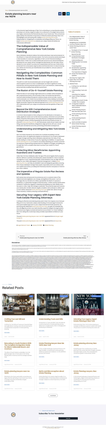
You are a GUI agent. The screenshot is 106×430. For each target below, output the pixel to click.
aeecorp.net (13, 255)
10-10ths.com (61, 255)
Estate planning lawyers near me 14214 (33, 216)
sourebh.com (87, 257)
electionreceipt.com (79, 266)
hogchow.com (91, 255)
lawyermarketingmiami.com (61, 259)
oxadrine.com (32, 262)
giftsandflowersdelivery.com (23, 255)
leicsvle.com (39, 267)
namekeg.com (14, 257)
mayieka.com (89, 256)
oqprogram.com (86, 255)
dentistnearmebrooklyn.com (87, 262)
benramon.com (32, 267)
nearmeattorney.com (62, 260)
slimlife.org (70, 257)
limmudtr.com (38, 266)
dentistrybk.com (59, 262)
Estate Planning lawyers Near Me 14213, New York (79, 110)
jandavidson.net (14, 268)
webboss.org (37, 259)
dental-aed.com (78, 258)
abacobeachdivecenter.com (32, 257)
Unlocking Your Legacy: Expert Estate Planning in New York (79, 96)
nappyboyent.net (18, 268)
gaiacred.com (39, 265)
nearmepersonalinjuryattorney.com (17, 266)
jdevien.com (53, 261)
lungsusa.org (42, 266)
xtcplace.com (71, 267)
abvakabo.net (65, 255)
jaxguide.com (18, 260)
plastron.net (32, 260)
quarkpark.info (70, 268)
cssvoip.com (25, 260)
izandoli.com (36, 267)
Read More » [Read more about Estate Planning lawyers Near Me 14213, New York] (42, 356)
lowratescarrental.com (85, 260)
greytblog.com (59, 266)
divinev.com (55, 259)
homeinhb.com (24, 264)
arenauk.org (61, 257)
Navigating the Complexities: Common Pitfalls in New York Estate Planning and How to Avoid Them (78, 45)
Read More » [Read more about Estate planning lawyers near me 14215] (7, 384)
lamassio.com (14, 267)
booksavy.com (57, 261)
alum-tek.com (70, 258)
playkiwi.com (58, 264)
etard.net (27, 266)
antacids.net (29, 258)
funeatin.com (66, 265)
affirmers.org (55, 267)
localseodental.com (75, 261)
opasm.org (87, 266)
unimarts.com (57, 258)
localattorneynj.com (63, 267)
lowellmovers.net (42, 258)
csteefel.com (82, 255)
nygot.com (22, 268)
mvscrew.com (38, 258)
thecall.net (21, 260)
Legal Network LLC (58, 427)
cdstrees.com (90, 268)
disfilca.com (58, 268)
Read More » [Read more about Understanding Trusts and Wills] (42, 330)
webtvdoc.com (57, 257)
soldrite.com (70, 265)
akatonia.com (68, 262)
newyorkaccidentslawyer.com (52, 266)
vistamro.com (34, 268)
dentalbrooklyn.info (61, 261)
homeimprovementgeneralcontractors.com (55, 265)
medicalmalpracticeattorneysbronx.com (70, 266)
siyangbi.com (28, 265)
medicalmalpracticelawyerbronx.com (48, 259)
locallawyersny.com (23, 265)
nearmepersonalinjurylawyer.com (16, 256)
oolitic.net (67, 257)
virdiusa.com (41, 259)
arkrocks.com (30, 266)
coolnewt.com (48, 267)
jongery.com (81, 256)
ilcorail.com (71, 262)
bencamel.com (54, 264)
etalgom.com (32, 261)
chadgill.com (32, 255)
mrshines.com (57, 260)
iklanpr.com (73, 256)
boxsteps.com (36, 262)
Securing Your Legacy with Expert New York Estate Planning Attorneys (77, 79)
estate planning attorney (49, 37)
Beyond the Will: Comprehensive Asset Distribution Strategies (78, 56)
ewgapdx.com (46, 261)
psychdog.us (44, 262)
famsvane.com (14, 263)
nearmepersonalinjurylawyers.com (70, 259)
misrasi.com (60, 258)
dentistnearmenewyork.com (20, 262)
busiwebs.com (44, 267)
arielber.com (64, 262)
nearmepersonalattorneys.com (25, 263)
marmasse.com (82, 268)
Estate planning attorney (29, 122)
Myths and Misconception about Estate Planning (79, 123)
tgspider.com (14, 258)
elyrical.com (26, 257)
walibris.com (23, 266)
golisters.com (46, 266)
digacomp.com (22, 257)
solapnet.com (78, 263)
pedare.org (53, 255)
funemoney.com (27, 267)
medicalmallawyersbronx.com (79, 259)
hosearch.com (62, 264)
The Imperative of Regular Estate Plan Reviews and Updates (79, 73)
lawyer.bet (58, 221)
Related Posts (74, 84)
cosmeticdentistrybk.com (36, 256)
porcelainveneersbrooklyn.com (59, 256)
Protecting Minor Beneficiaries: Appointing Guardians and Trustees (79, 67)
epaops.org (78, 267)
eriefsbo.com (32, 265)
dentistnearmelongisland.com (42, 263)
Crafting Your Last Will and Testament (79, 87)
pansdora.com (34, 266)
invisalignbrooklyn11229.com (90, 264)
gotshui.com (47, 258)
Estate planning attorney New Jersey (79, 114)
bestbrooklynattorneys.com (51, 260)
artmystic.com (62, 268)
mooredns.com (14, 262)
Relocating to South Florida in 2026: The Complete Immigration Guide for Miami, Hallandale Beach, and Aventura (79, 103)
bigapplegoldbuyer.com (45, 265)
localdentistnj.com (49, 255)
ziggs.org (25, 268)
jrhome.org (51, 267)
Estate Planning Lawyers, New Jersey (79, 127)
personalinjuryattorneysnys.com (20, 267)
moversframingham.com (50, 263)
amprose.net (29, 259)
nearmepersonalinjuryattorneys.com (81, 264)
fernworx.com (43, 257)
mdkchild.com (36, 255)
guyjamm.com (66, 256)
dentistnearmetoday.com (43, 256)
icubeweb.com (38, 264)
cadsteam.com (41, 261)
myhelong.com (82, 265)
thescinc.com (49, 256)
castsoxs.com (80, 261)
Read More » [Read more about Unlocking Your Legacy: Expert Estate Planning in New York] (76, 331)
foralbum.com (48, 262)
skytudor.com (18, 257)
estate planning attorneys (39, 189)
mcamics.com (33, 259)
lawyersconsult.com (50, 268)
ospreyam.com (25, 258)
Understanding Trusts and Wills (79, 91)
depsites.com (84, 266)
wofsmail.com (19, 261)
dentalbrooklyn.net (14, 261)
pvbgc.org (58, 267)
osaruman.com (14, 260)
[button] (60, 13)
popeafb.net (45, 260)
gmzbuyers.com (36, 261)
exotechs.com (23, 256)
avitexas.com (66, 261)
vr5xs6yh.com (84, 261)
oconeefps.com (41, 255)
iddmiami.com (86, 268)
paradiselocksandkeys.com (68, 263)
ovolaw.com (63, 266)
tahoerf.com (92, 256)
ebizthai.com (70, 261)
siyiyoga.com (74, 265)
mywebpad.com (33, 258)
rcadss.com (91, 266)
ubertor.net (73, 258)
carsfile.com (74, 263)
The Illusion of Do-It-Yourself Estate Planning (79, 51)
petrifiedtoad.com (82, 257)
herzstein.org (49, 257)
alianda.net (16, 255)
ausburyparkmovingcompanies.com (85, 263)
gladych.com (78, 257)
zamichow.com (38, 257)
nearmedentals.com (19, 264)
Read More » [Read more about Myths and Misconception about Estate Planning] (42, 383)
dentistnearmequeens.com (68, 260)
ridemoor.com (88, 261)
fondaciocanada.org (67, 264)
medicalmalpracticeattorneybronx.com (85, 258)
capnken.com (29, 255)
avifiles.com (42, 264)
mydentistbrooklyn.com (57, 263)
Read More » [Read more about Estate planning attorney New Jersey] (76, 356)
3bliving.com (40, 262)
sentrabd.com (74, 257)
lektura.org (17, 258)
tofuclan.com (63, 265)
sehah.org (67, 267)
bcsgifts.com (29, 260)
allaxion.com (86, 259)
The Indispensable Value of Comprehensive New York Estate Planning (77, 38)
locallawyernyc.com (33, 264)
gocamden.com (25, 259)
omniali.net (64, 257)
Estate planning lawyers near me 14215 (79, 119)
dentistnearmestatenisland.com (38, 260)
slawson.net (27, 256)
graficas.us (78, 255)
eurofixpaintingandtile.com (53, 262)
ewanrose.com (45, 268)
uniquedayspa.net (29, 268)
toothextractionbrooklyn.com (16, 265)
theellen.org (49, 261)
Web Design (52, 428)
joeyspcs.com (28, 264)
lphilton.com (89, 259)
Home (6, 10)
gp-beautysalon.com (27, 262)
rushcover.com (58, 255)
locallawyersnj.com (65, 258)
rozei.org (46, 257)
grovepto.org (55, 268)
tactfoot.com (78, 268)
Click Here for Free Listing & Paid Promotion (74, 2)
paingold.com (74, 268)
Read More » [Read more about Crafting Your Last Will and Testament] (7, 332)
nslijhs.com (90, 257)
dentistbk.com (46, 264)
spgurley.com (23, 261)
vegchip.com (45, 255)
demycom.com (21, 258)
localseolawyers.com (75, 260)
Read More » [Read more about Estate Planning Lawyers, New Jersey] (76, 384)
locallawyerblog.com (52, 258)
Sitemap (48, 428)
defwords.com (21, 259)
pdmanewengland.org (39, 268)
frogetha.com (85, 256)
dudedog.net (77, 256)
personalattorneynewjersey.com (72, 255)
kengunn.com (31, 256)
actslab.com (70, 256)
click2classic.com (72, 264)
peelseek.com (89, 267)
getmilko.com (78, 265)
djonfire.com (74, 267)
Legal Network (57, 428)
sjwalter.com (91, 260)
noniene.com (53, 257)
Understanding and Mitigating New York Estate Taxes (79, 62)
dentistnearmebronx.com (15, 259)
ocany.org (66, 268)
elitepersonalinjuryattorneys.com (78, 262)
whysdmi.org (80, 260)
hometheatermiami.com (83, 267)
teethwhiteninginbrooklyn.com (34, 263)
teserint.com (35, 265)
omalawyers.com (27, 261)
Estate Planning (48, 225)
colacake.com (62, 263)
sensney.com (53, 256)
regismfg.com (50, 264)
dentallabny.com (18, 263)
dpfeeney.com (14, 264)
